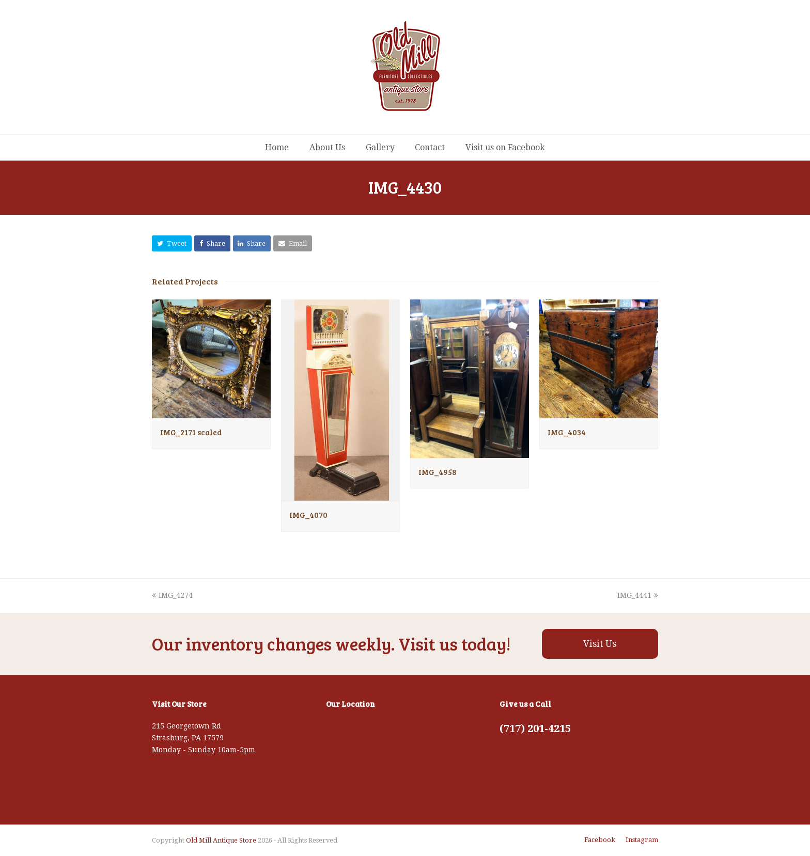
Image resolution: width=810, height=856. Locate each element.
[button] (172, 243)
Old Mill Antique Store (221, 840)
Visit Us (599, 644)
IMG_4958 (437, 472)
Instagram (642, 840)
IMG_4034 (567, 432)
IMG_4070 (308, 515)
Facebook (599, 840)
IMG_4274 (172, 595)
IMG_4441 (637, 595)
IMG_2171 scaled (191, 432)
